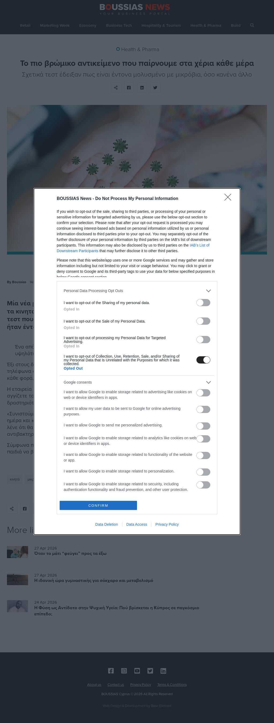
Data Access (136, 524)
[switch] (203, 302)
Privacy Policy (167, 524)
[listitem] (137, 291)
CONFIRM (98, 506)
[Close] (229, 199)
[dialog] (137, 361)
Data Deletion (106, 524)
